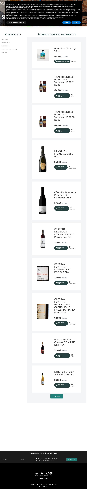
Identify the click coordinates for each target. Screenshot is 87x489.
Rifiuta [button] (66, 22)
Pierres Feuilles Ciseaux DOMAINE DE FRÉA (64, 342)
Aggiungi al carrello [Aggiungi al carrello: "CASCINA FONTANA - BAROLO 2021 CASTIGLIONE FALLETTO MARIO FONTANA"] (60, 323)
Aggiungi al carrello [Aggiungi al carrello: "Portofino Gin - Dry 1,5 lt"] (63, 61)
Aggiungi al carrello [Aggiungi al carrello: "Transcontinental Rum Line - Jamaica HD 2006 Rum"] (60, 130)
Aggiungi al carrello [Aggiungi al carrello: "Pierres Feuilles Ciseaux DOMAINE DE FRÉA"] (60, 355)
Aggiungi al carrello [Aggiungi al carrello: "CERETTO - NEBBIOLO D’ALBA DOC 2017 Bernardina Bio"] (60, 247)
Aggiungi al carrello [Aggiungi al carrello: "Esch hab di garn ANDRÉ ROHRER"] (60, 385)
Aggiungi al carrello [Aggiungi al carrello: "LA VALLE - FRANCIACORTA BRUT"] (60, 167)
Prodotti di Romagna (8, 49)
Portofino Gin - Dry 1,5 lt (65, 49)
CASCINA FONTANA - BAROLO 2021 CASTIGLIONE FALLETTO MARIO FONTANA (64, 306)
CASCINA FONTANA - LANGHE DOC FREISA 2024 (62, 268)
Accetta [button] (76, 22)
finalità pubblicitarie (15, 12)
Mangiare (4, 46)
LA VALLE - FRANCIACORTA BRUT (63, 154)
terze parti (31, 9)
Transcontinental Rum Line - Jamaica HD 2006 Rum (64, 115)
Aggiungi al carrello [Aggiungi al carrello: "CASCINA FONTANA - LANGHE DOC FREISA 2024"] (60, 282)
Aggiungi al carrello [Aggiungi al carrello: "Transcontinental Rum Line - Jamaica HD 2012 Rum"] (60, 95)
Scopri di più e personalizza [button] (16, 22)
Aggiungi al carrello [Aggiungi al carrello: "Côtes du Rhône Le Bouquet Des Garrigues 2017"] (60, 208)
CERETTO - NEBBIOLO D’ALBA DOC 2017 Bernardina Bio (64, 233)
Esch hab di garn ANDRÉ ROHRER (64, 373)
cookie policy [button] (29, 7)
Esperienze (5, 42)
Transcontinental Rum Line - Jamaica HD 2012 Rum (64, 80)
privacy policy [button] (63, 4)
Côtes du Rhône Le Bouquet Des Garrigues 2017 (65, 195)
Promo (4, 52)
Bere (3, 39)
